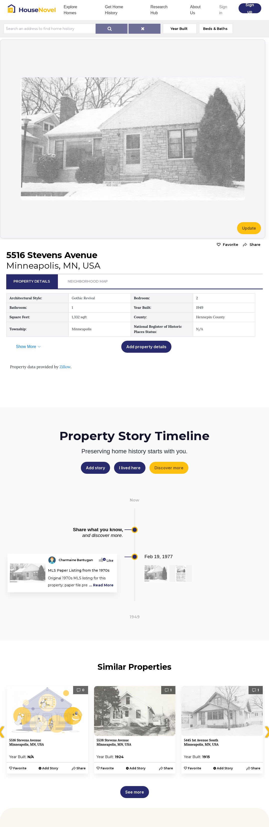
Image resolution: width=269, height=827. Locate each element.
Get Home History (114, 10)
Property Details (31, 281)
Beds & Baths (215, 28)
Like (108, 560)
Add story (95, 467)
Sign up (250, 8)
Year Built (179, 28)
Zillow (64, 366)
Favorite (230, 244)
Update (249, 228)
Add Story (50, 768)
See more (134, 792)
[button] (250, 244)
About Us (195, 10)
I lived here (129, 467)
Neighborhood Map (88, 281)
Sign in (223, 10)
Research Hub (158, 10)
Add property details (146, 346)
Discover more (168, 467)
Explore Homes (70, 10)
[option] (47, 730)
